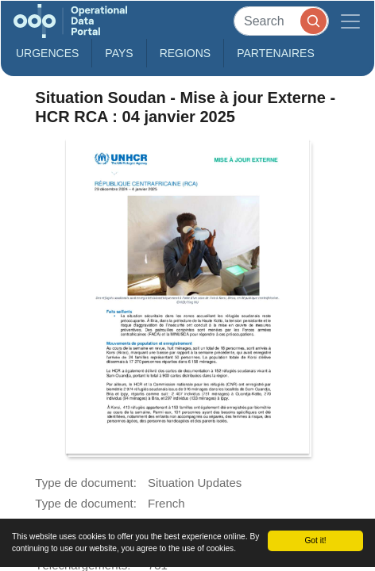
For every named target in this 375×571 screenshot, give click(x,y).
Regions (185, 53)
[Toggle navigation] (350, 21)
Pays (119, 53)
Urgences (47, 53)
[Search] (281, 21)
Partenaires (276, 53)
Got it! (315, 540)
